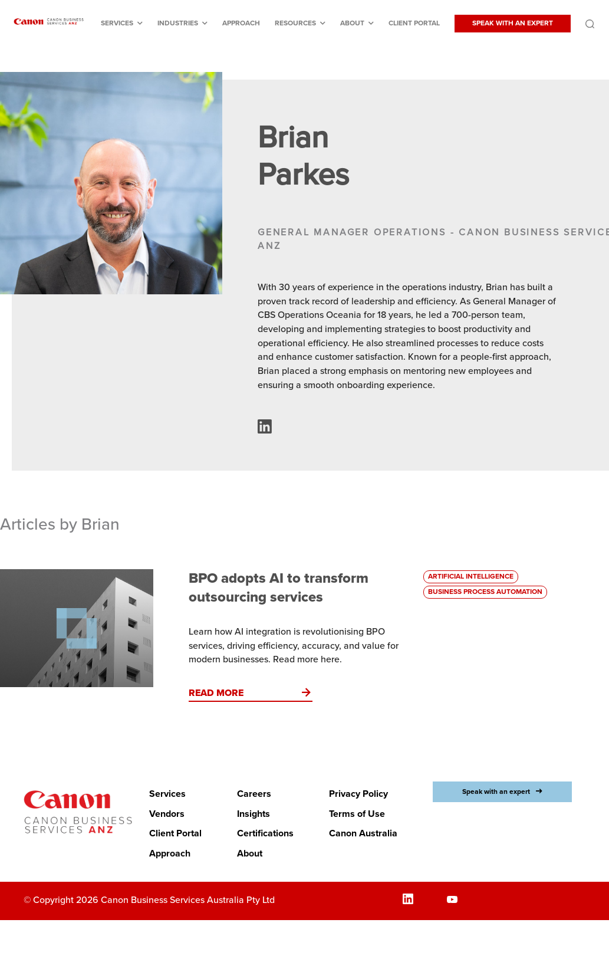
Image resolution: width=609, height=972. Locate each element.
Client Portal (414, 23)
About (352, 23)
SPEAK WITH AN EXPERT (512, 23)
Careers (254, 794)
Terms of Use (357, 814)
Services (117, 23)
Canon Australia (363, 833)
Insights (253, 814)
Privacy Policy (358, 794)
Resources (295, 23)
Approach (241, 23)
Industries (177, 23)
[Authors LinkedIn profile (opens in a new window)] (265, 430)
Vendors (167, 814)
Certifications (265, 833)
